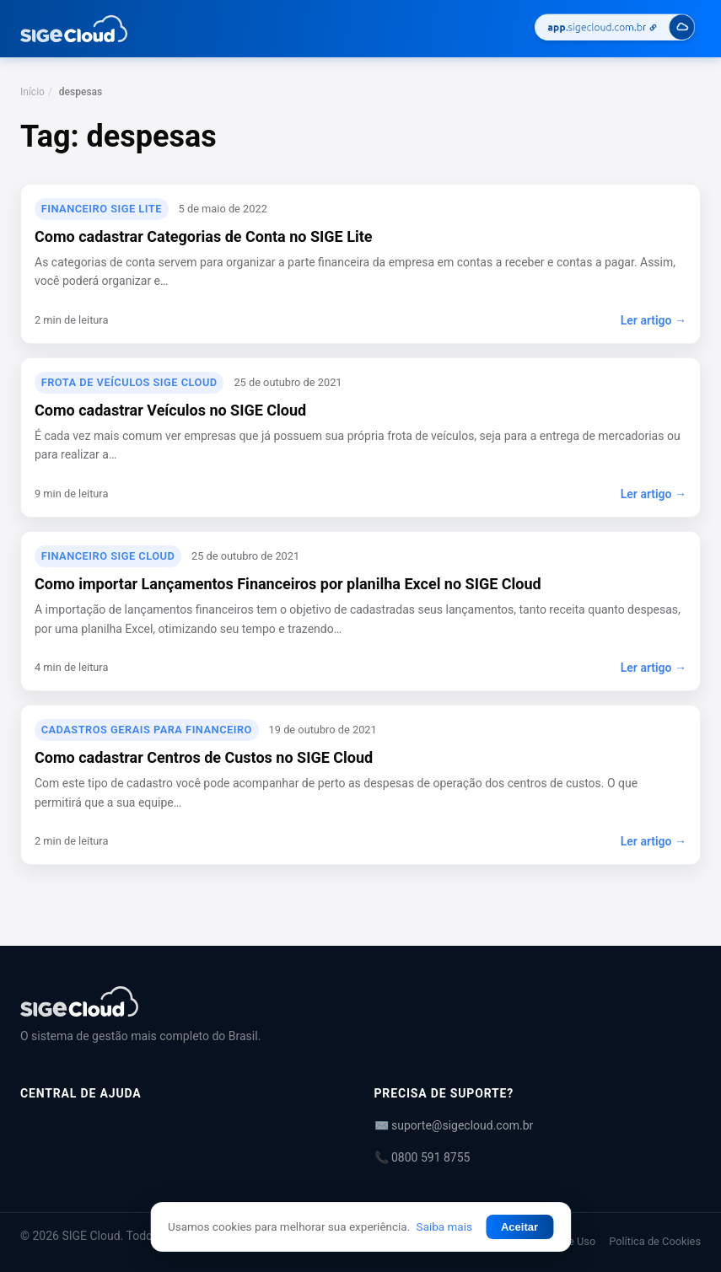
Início (32, 92)
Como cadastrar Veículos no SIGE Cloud (170, 410)
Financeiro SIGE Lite (101, 208)
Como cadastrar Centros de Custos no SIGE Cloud (204, 757)
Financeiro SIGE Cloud (108, 556)
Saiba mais (444, 1226)
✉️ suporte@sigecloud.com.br (454, 1125)
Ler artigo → (653, 320)
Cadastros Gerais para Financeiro (146, 729)
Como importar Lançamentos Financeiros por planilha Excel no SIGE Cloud (288, 584)
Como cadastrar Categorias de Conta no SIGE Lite (203, 236)
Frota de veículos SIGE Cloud (129, 382)
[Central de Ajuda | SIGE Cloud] (360, 1001)
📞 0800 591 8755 (422, 1157)
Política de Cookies (655, 1241)
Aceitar (519, 1227)
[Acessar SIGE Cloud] (615, 29)
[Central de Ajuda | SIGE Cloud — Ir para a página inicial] (73, 28)
